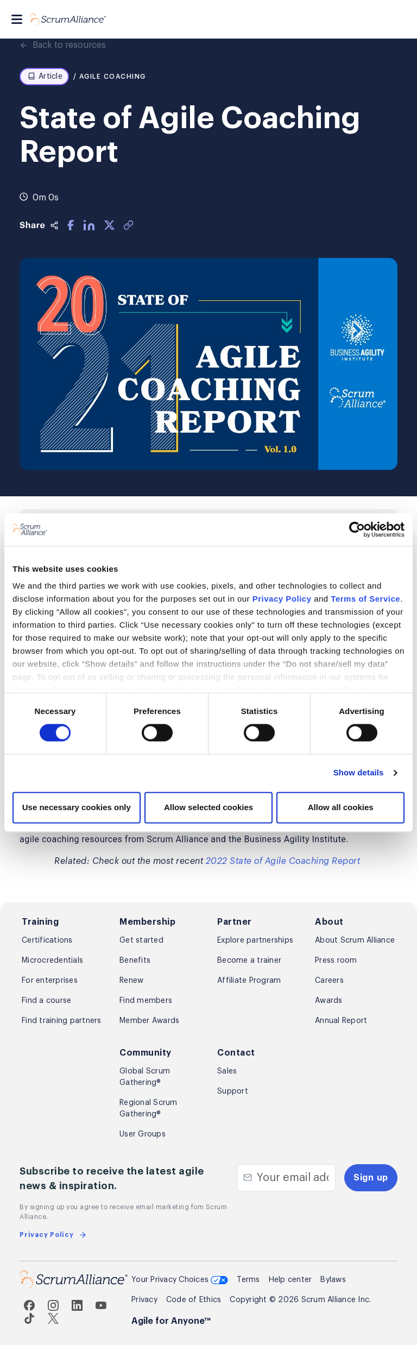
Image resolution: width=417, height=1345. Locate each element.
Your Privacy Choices (179, 1281)
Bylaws (333, 1280)
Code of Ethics (194, 1300)
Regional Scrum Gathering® (148, 1108)
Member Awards (149, 1021)
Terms (248, 1280)
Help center (290, 1280)
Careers (329, 980)
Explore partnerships (255, 940)
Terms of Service (365, 598)
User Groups (142, 1134)
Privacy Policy (282, 598)
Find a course (46, 1001)
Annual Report (341, 1021)
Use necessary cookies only (76, 807)
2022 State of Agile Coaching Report (283, 861)
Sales (227, 1071)
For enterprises (50, 980)
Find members (145, 1001)
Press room (336, 960)
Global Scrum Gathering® (144, 1077)
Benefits (134, 960)
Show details (358, 773)
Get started (141, 940)
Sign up (370, 1177)
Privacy (144, 1300)
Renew (131, 980)
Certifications (47, 940)
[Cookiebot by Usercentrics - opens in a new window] (357, 529)
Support (232, 1091)
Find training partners (62, 1021)
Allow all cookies (341, 807)
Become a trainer (249, 960)
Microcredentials (52, 960)
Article (44, 76)
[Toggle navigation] (17, 19)
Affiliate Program (249, 980)
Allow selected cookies (208, 807)
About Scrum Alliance (355, 940)
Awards (329, 1001)
